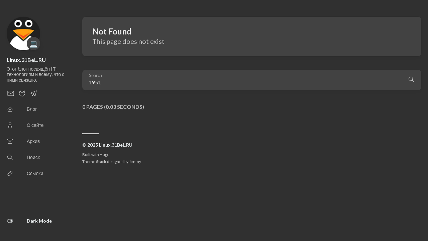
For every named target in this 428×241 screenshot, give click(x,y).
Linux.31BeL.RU (26, 60)
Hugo (104, 154)
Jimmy (135, 161)
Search (95, 75)
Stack (101, 161)
